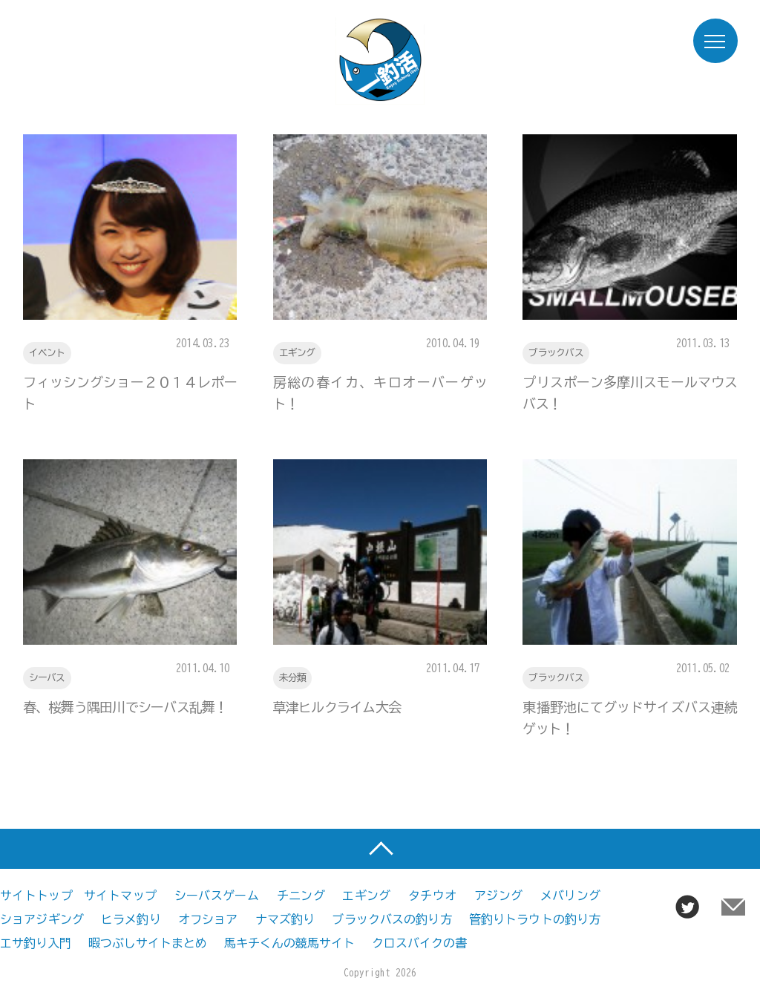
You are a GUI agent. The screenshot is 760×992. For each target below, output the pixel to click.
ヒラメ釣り (131, 919)
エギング (366, 895)
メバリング (570, 895)
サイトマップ (120, 895)
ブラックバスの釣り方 (391, 919)
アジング (498, 895)
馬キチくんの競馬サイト (289, 943)
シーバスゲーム (217, 895)
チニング (301, 895)
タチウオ (432, 895)
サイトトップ (36, 895)
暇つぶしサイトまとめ (147, 943)
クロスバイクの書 (419, 943)
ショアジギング (42, 919)
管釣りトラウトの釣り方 (534, 919)
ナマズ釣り (285, 919)
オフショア (208, 919)
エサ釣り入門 (35, 943)
